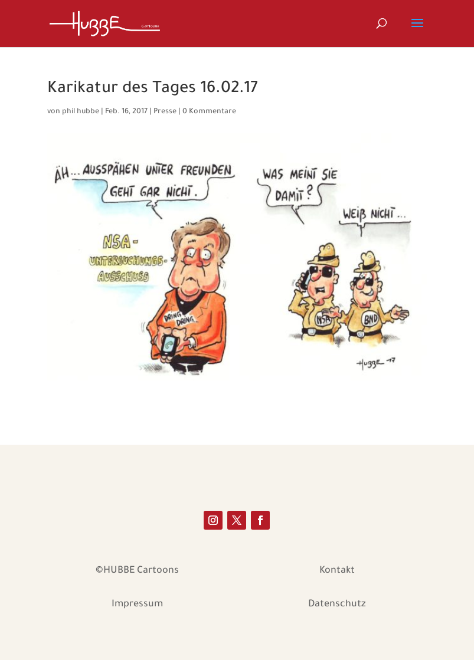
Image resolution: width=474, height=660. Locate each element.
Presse (164, 112)
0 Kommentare (209, 112)
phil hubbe (80, 112)
